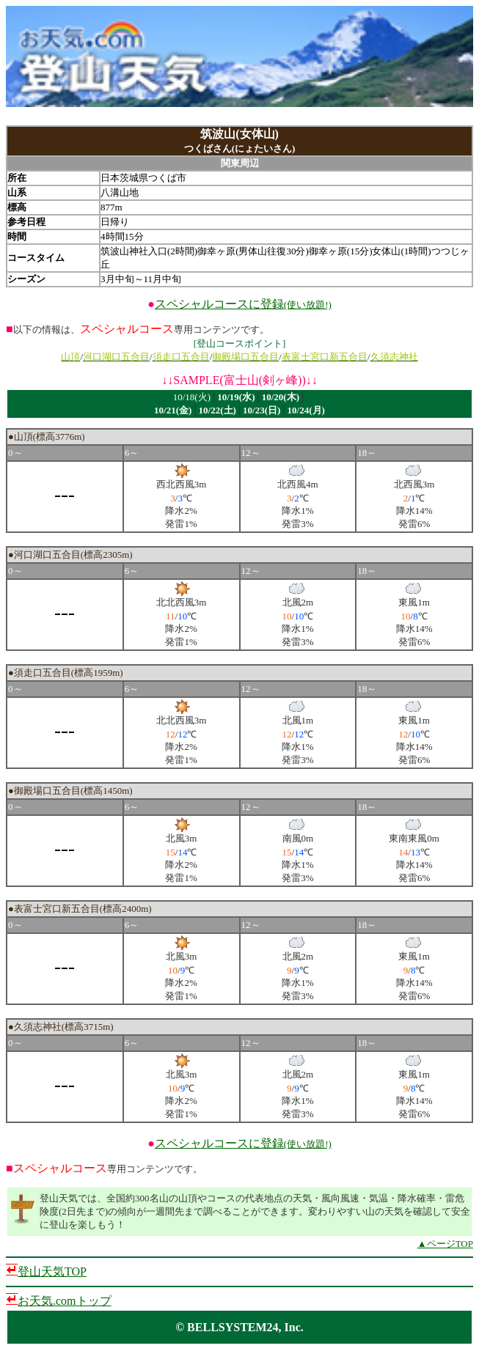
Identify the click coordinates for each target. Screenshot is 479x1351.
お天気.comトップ (64, 1301)
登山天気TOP (52, 1271)
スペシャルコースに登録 (243, 304)
